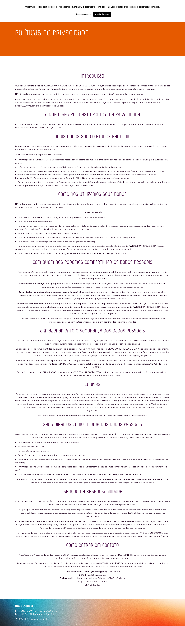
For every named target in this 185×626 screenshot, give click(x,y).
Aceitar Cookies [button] (102, 14)
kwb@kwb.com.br (39, 619)
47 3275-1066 (21, 619)
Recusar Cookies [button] (83, 14)
